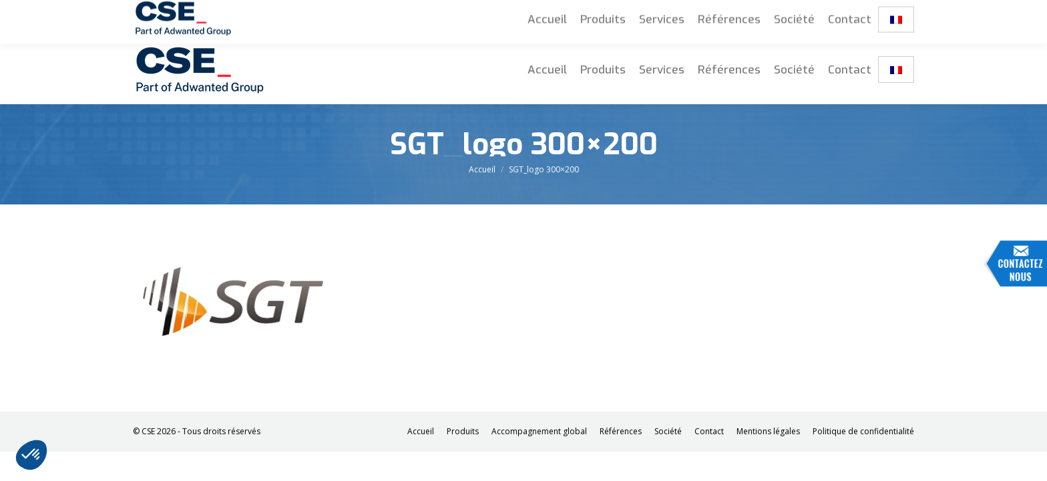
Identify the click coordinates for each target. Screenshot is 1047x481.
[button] (31, 455)
